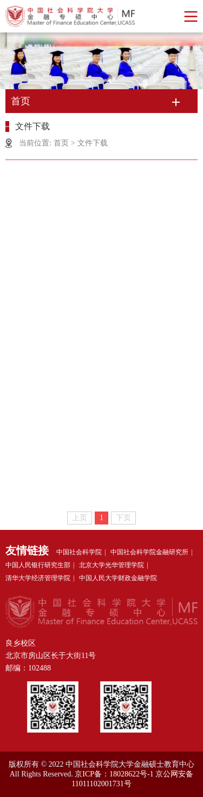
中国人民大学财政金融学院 (118, 578)
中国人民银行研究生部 (37, 565)
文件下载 (92, 143)
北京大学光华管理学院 (111, 565)
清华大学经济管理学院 (37, 578)
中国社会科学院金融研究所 (149, 552)
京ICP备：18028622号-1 (114, 774)
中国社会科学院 (79, 552)
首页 (61, 143)
